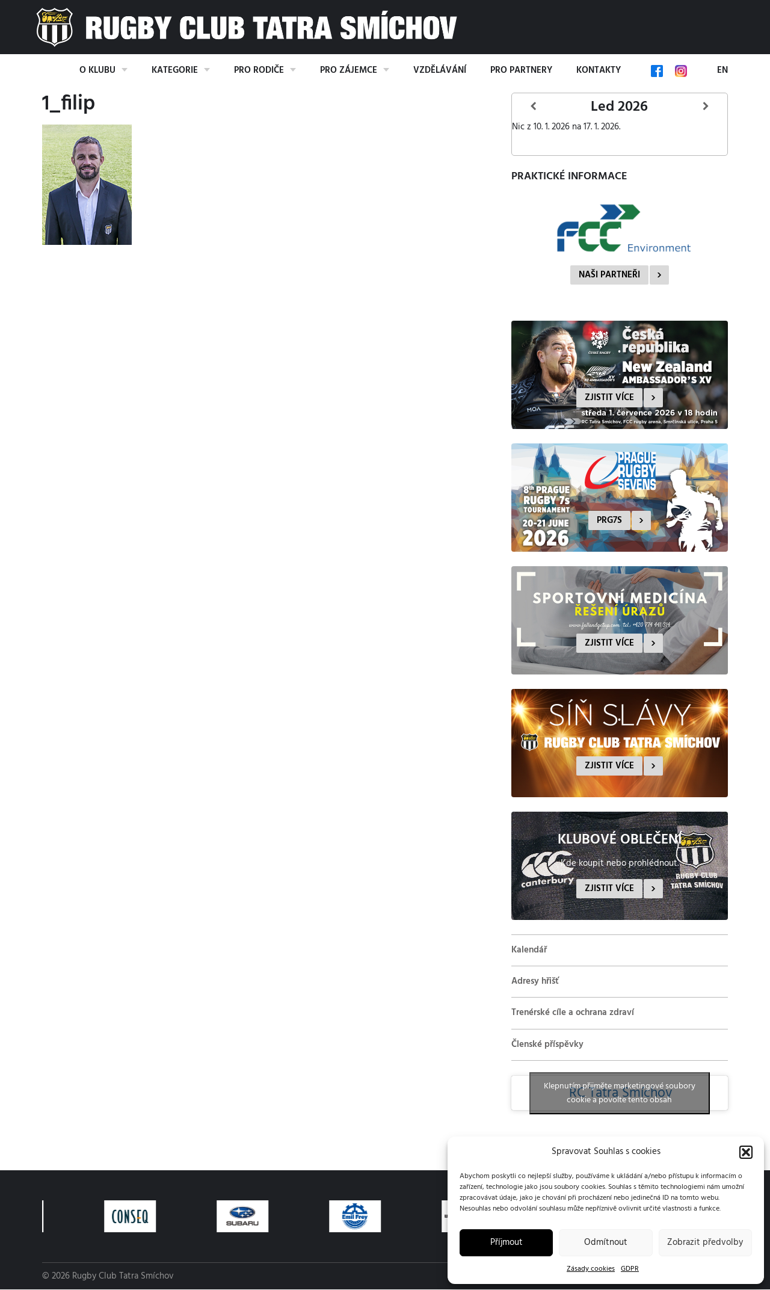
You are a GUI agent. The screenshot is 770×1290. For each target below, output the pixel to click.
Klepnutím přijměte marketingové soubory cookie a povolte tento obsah (619, 1093)
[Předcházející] (533, 107)
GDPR (630, 1269)
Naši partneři (609, 275)
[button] (746, 1152)
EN (722, 70)
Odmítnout (605, 1242)
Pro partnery (521, 70)
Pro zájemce (348, 70)
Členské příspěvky (547, 1044)
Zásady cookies (591, 1269)
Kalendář (529, 950)
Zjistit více (609, 397)
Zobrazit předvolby (705, 1242)
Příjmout (506, 1242)
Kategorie (175, 70)
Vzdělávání (439, 70)
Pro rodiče (259, 70)
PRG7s (609, 520)
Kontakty (598, 70)
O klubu (97, 70)
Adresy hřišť (535, 981)
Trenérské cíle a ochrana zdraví (572, 1012)
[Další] (705, 107)
